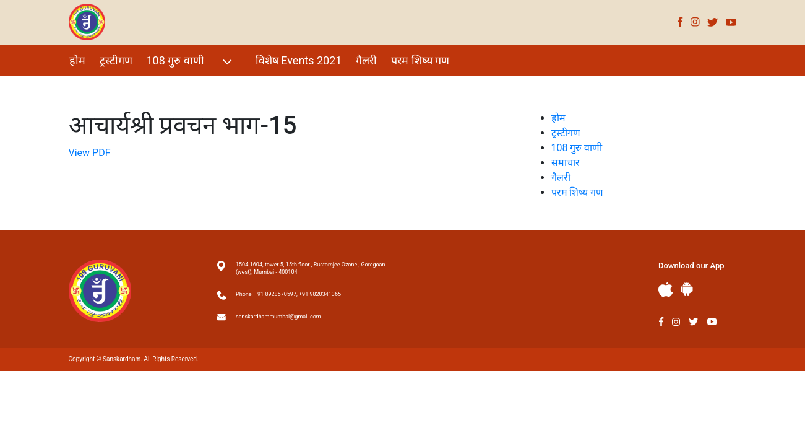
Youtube (731, 22)
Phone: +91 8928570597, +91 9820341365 (288, 294)
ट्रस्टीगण (116, 60)
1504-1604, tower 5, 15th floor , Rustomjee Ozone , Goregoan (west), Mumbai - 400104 (310, 268)
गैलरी (366, 60)
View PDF (90, 153)
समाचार (565, 162)
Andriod (687, 289)
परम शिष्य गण (420, 60)
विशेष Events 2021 (299, 60)
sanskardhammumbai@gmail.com (278, 316)
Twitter (712, 22)
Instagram (695, 22)
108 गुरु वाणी (191, 61)
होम (77, 60)
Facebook (680, 22)
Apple (665, 289)
